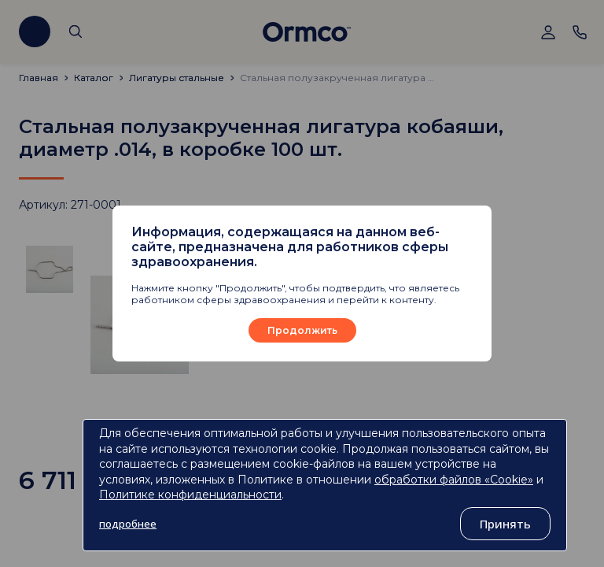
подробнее (128, 524)
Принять (505, 524)
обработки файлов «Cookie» (453, 479)
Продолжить (302, 330)
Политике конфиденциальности (190, 494)
